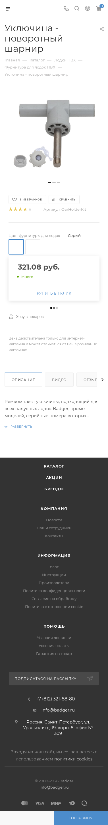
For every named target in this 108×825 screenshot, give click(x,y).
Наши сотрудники (54, 528)
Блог (54, 567)
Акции (54, 477)
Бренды (54, 489)
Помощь (54, 626)
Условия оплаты (54, 645)
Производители (54, 582)
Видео (59, 380)
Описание (23, 380)
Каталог (54, 466)
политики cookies (73, 759)
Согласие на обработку (54, 598)
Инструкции (54, 574)
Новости (54, 520)
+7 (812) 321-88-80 (55, 699)
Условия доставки (54, 637)
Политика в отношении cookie (54, 606)
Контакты (54, 536)
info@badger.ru (58, 710)
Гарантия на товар (54, 653)
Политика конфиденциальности (54, 590)
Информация (54, 555)
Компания (54, 508)
